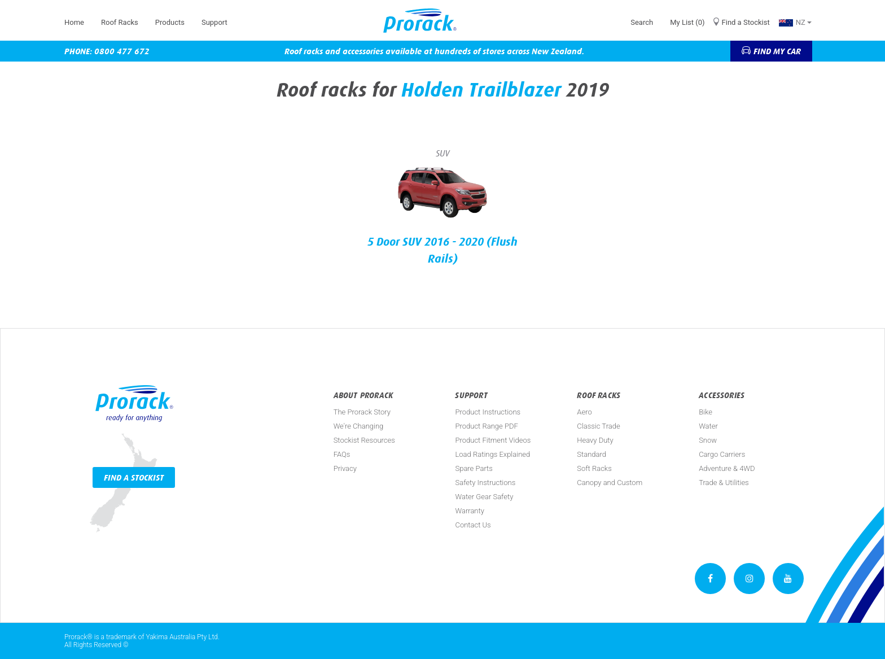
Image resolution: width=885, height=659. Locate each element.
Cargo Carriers (722, 454)
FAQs (342, 454)
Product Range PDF (486, 426)
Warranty (469, 511)
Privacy (345, 468)
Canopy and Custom (609, 482)
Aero (584, 412)
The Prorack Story (362, 412)
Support (214, 22)
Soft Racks (594, 468)
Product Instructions (487, 412)
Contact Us (472, 525)
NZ (795, 22)
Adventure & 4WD (727, 468)
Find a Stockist (746, 22)
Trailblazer (514, 90)
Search (641, 22)
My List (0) (687, 22)
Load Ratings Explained (492, 454)
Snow (708, 440)
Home (74, 22)
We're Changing (359, 426)
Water (708, 426)
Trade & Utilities (724, 482)
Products (170, 22)
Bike (705, 412)
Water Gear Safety (484, 496)
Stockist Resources (364, 440)
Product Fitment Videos (493, 440)
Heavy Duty (595, 440)
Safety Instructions (485, 482)
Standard (591, 454)
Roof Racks (119, 22)
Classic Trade (598, 426)
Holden (432, 90)
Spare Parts (473, 468)
